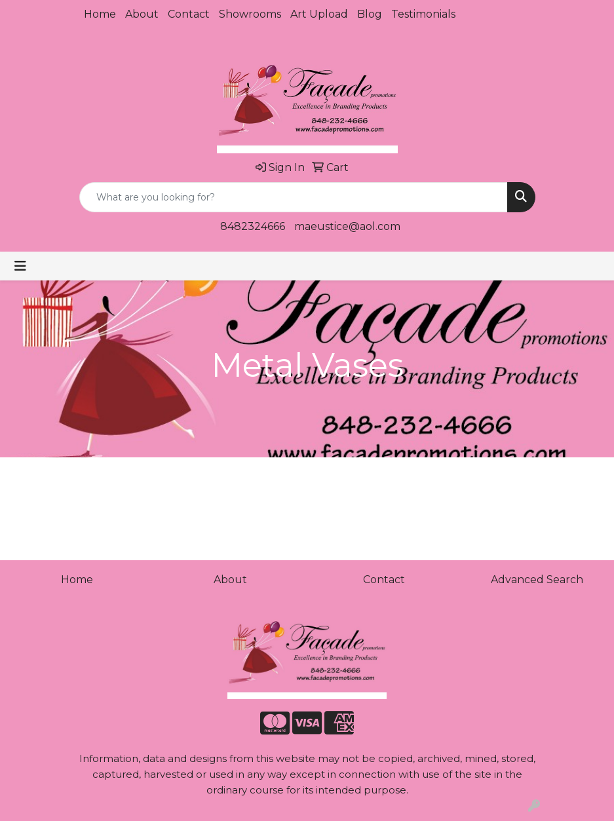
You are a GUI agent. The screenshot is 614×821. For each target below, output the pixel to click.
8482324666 (252, 226)
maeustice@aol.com (347, 226)
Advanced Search (537, 579)
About (142, 14)
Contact (189, 14)
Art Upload (319, 14)
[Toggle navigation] (20, 266)
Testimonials (423, 14)
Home (100, 14)
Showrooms (250, 14)
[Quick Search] (293, 197)
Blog (369, 14)
